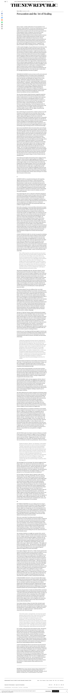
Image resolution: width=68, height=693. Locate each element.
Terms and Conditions (15, 687)
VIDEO (52, 1)
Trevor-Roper (39, 672)
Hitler (38, 670)
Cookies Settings (25, 687)
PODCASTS (48, 1)
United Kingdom (41, 668)
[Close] (66, 691)
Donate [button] (47, 680)
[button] (2, 12)
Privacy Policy (20, 687)
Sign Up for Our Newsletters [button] (19, 684)
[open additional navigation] (5, 1)
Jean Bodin (36, 671)
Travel (41, 680)
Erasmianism (19, 670)
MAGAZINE (38, 1)
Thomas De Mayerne (32, 672)
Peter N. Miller (19, 11)
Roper (37, 668)
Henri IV (41, 670)
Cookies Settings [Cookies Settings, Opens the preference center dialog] (48, 691)
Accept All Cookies (55, 691)
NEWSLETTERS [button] (43, 1)
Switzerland (33, 670)
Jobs (58, 680)
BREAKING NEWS (20, 1)
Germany (30, 668)
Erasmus (18, 671)
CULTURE (33, 1)
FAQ (53, 680)
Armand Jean (23, 671)
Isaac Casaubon (30, 671)
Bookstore (44, 680)
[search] (7, 1)
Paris (23, 668)
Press (56, 680)
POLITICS (25, 1)
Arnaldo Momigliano (27, 670)
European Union (24, 672)
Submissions (62, 680)
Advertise (50, 680)
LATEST (15, 1)
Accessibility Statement (8, 687)
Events (38, 680)
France (26, 668)
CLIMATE (29, 1)
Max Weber (41, 671)
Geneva (33, 668)
